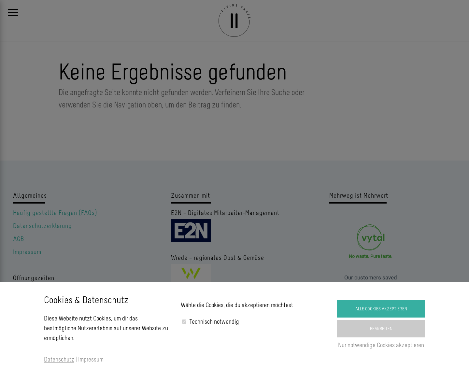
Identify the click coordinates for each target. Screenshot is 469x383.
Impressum (91, 359)
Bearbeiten (381, 329)
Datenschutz (59, 359)
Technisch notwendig (214, 321)
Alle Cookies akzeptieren (381, 309)
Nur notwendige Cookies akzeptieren (381, 345)
